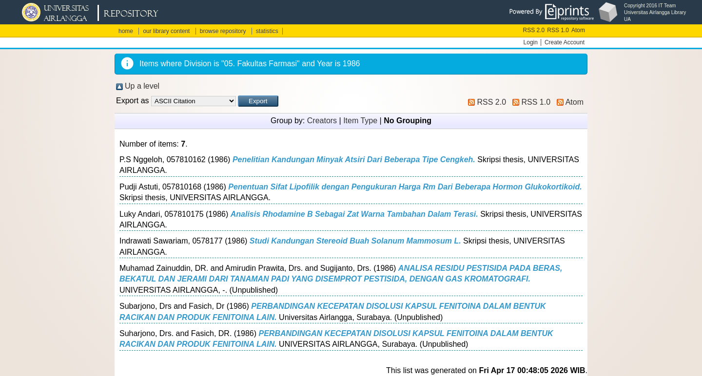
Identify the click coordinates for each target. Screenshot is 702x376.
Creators (322, 120)
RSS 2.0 (534, 30)
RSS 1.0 (558, 30)
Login (531, 42)
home (125, 31)
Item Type (360, 120)
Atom (578, 30)
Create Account (565, 42)
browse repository (223, 31)
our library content (166, 31)
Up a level (142, 86)
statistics (267, 31)
